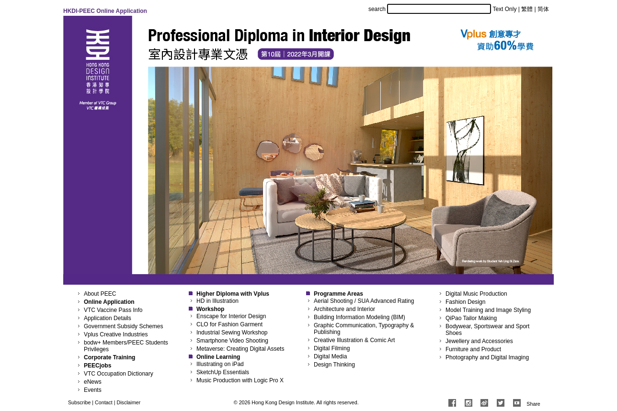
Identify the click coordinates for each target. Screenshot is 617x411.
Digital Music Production (476, 293)
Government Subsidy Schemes (123, 326)
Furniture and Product (473, 349)
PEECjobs (97, 365)
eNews (93, 381)
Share (533, 404)
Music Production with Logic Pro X (240, 380)
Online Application (109, 302)
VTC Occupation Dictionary (118, 373)
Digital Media (330, 356)
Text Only (504, 9)
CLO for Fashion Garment (229, 324)
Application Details (107, 318)
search (377, 9)
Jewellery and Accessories (479, 341)
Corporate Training (109, 357)
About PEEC (100, 293)
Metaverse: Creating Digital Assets (240, 348)
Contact (104, 402)
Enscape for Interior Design (231, 316)
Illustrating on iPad (220, 364)
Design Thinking (334, 364)
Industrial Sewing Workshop (232, 332)
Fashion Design (465, 302)
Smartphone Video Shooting (232, 340)
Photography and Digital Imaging (487, 357)
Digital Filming (332, 348)
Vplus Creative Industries (116, 334)
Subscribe (79, 402)
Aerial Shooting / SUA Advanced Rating (364, 301)
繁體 (527, 9)
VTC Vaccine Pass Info (113, 310)
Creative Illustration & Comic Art (354, 340)
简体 (543, 9)
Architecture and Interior (344, 309)
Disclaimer (129, 402)
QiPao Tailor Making (471, 318)
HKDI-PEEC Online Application (105, 11)
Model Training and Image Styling (488, 310)
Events (93, 390)
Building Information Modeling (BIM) (359, 317)
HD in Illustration (217, 301)
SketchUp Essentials (222, 372)
